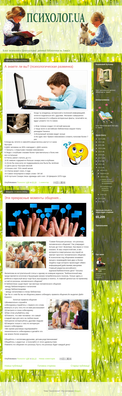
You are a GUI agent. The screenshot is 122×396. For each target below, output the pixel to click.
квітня (102, 170)
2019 (100, 151)
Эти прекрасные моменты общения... (33, 198)
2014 (100, 167)
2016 (100, 161)
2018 (100, 155)
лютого (103, 177)
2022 (100, 142)
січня (102, 194)
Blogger (77, 391)
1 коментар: (44, 182)
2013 (100, 198)
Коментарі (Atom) (54, 375)
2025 (100, 139)
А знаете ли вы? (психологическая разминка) (39, 66)
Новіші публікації (13, 366)
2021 (100, 145)
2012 (100, 202)
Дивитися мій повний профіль (101, 275)
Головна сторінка (47, 366)
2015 (100, 164)
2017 (100, 158)
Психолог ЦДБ (102, 270)
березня (103, 173)
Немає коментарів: (47, 359)
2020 (100, 148)
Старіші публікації (80, 366)
